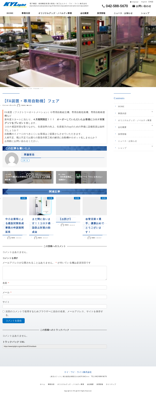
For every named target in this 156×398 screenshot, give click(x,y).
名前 (6, 283)
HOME (121, 106)
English (144, 2)
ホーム (42, 384)
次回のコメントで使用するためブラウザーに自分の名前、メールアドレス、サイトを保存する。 (54, 313)
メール (7, 292)
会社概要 (122, 127)
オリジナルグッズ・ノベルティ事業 (135, 120)
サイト (6, 302)
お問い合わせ (143, 6)
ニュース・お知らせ (127, 141)
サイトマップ (111, 384)
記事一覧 (25, 160)
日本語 (150, 2)
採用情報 (122, 134)
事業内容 (122, 113)
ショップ (122, 148)
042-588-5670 (117, 6)
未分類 (30, 105)
